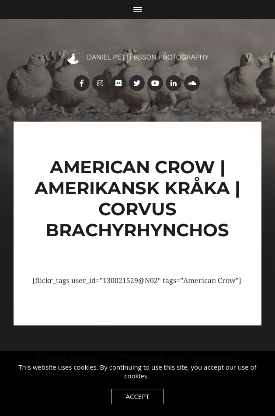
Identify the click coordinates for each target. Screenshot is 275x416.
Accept (137, 396)
